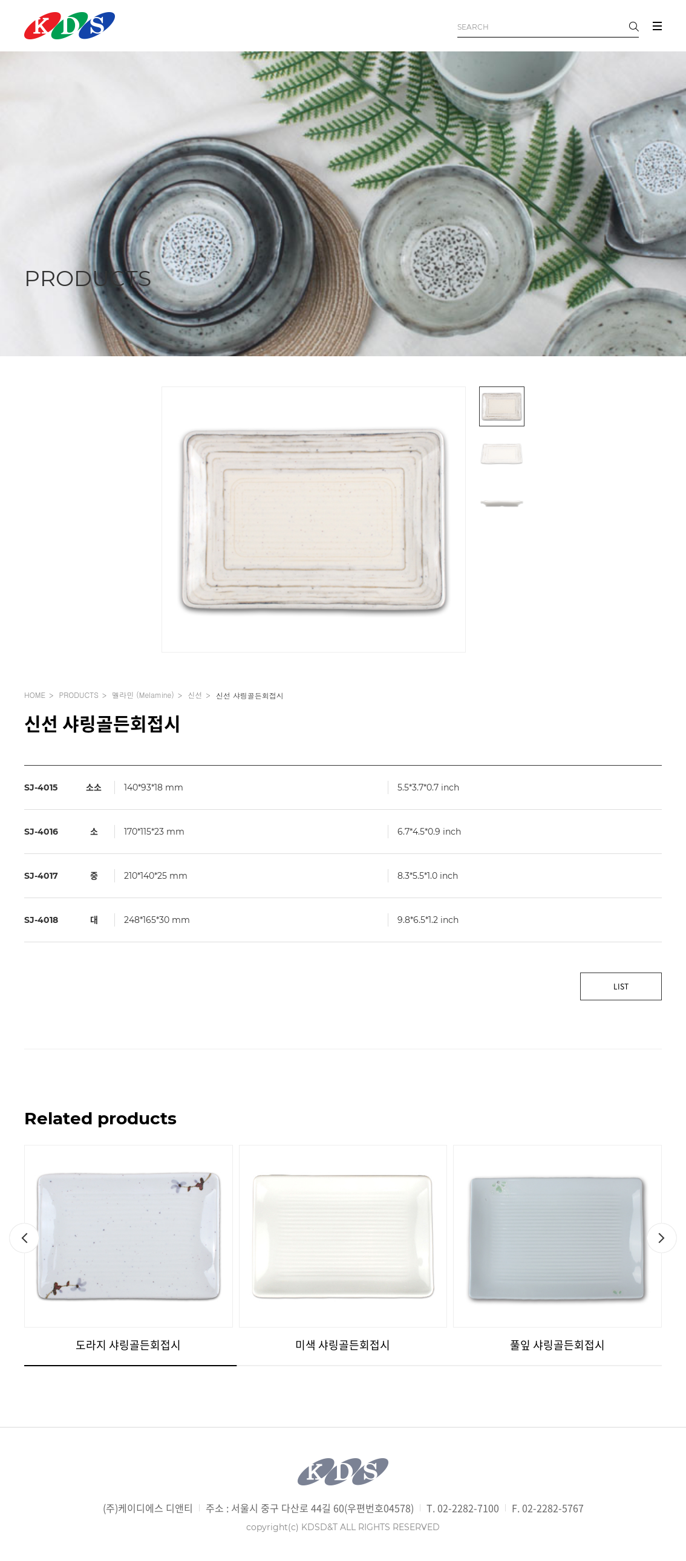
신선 (195, 694)
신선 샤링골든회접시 (250, 695)
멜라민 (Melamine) (143, 694)
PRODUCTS (78, 694)
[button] (24, 1238)
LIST (621, 986)
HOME (34, 694)
